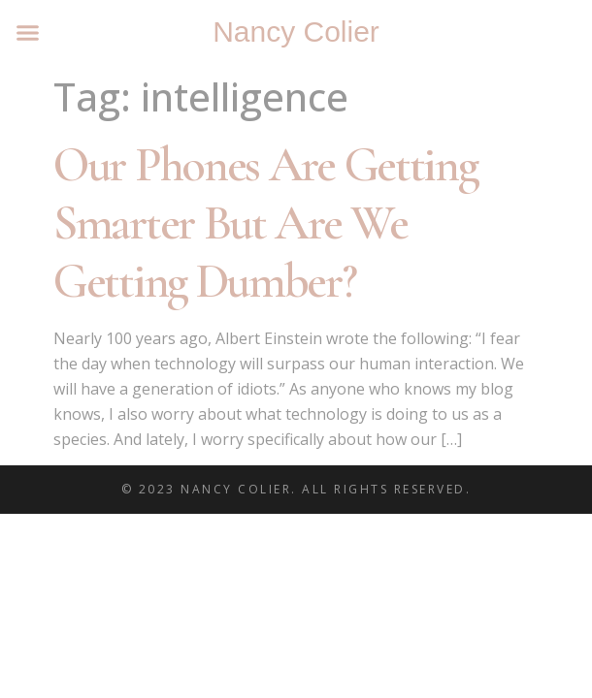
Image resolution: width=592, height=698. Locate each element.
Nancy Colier (296, 32)
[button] (28, 33)
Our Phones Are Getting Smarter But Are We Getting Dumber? (265, 223)
